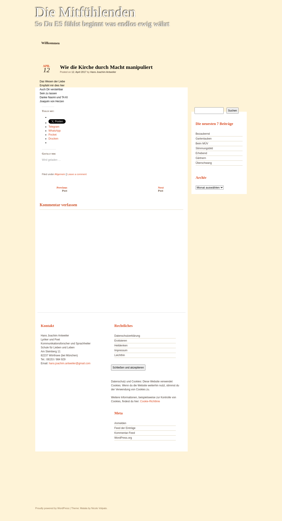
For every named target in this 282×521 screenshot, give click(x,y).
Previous (52, 189)
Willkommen (50, 43)
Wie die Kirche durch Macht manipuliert (176, 68)
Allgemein (59, 174)
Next (172, 189)
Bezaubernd (203, 133)
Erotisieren (120, 340)
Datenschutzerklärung (127, 335)
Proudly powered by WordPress (52, 508)
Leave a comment (77, 174)
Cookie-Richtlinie (150, 401)
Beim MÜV (202, 143)
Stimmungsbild (204, 148)
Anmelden (120, 423)
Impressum (120, 350)
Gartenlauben (204, 138)
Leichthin (119, 355)
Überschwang (204, 162)
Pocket (52, 134)
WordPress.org (123, 437)
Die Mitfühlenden (85, 12)
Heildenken (121, 345)
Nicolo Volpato (99, 508)
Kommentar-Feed (124, 432)
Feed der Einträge (124, 428)
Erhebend (201, 153)
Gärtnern (201, 158)
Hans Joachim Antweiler (103, 72)
